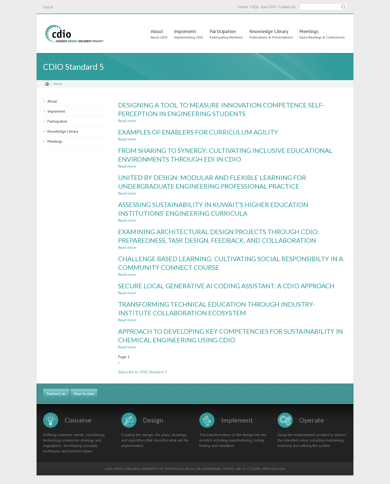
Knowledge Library (268, 31)
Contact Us (286, 6)
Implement (185, 31)
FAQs (254, 6)
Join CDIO (268, 6)
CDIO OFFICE (114, 469)
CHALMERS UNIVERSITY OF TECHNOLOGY (154, 469)
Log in (48, 6)
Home (243, 6)
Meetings (308, 31)
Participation (223, 31)
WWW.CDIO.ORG (273, 469)
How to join (84, 393)
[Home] (47, 84)
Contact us (56, 393)
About (157, 31)
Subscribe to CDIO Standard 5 (142, 371)
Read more (127, 120)
